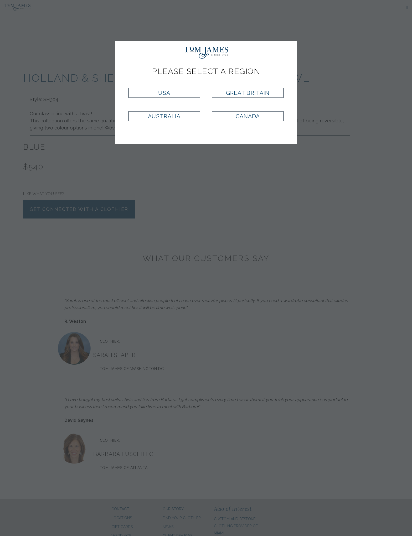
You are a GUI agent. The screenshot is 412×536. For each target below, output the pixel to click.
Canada (248, 116)
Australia (164, 116)
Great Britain (248, 93)
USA (164, 93)
